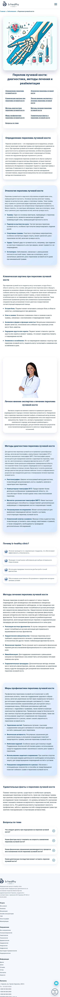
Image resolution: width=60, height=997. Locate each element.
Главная (2, 11)
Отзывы (2, 967)
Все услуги (3, 906)
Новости (2, 975)
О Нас (2, 970)
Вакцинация (4, 911)
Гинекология (4, 938)
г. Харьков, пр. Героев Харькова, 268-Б (12, 984)
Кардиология (4, 943)
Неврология (3, 945)
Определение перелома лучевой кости (14, 92)
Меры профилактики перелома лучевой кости (14, 117)
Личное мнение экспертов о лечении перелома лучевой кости (41, 100)
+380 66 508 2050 (5, 991)
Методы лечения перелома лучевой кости (41, 109)
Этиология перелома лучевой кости (42, 92)
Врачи (2, 962)
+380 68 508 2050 (5, 994)
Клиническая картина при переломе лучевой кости (15, 99)
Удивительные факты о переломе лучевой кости (40, 117)
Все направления (5, 930)
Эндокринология (5, 953)
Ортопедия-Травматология (8, 950)
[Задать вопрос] (56, 983)
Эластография (4, 918)
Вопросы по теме (12, 123)
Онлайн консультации (7, 913)
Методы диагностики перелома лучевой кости (14, 109)
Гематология (4, 935)
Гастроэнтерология (6, 933)
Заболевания (11, 11)
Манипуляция (4, 921)
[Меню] (55, 4)
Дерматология (4, 940)
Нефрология (4, 948)
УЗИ (1, 916)
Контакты (3, 972)
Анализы (2, 908)
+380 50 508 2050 (5, 989)
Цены (1, 964)
